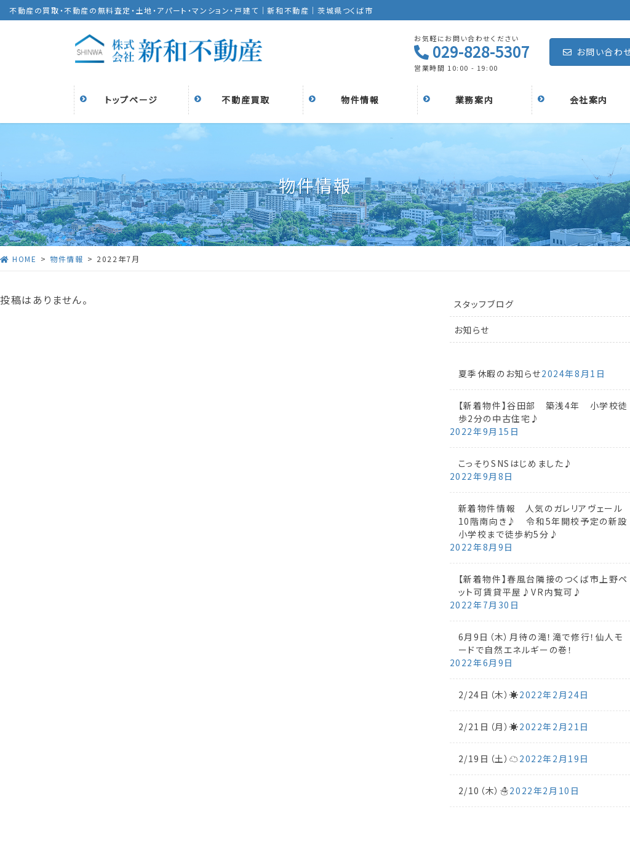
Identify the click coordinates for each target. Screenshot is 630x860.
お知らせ (472, 330)
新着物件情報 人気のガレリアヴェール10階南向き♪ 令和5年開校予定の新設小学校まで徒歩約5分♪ (543, 521)
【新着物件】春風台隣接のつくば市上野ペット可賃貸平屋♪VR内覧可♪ (543, 585)
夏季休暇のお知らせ (499, 373)
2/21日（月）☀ (488, 726)
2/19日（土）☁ (488, 758)
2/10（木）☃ (484, 790)
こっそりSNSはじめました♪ (515, 463)
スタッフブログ (484, 304)
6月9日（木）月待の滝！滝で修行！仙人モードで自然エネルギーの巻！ (541, 643)
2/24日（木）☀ (488, 694)
